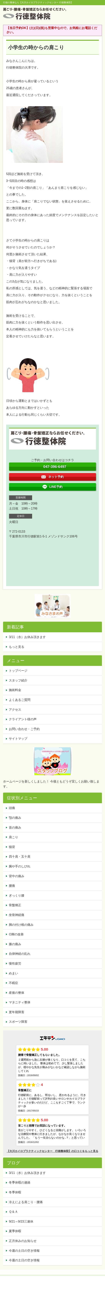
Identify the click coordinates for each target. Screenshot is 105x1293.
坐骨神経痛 (16, 915)
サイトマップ (18, 738)
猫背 (12, 847)
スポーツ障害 (18, 1021)
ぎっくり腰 (16, 895)
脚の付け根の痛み (21, 924)
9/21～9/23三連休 (21, 1221)
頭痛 (12, 808)
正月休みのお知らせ (23, 1240)
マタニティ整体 (19, 1002)
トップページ (18, 670)
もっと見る (16, 646)
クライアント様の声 (23, 719)
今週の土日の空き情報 (24, 1250)
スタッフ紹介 (18, 680)
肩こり (13, 837)
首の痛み (15, 827)
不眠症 (13, 983)
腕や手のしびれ (19, 866)
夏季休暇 (15, 1231)
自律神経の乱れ (19, 953)
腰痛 (12, 885)
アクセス (15, 709)
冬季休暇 (15, 1192)
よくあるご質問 (19, 699)
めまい (13, 973)
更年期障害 (16, 1012)
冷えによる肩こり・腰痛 (26, 1202)
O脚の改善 (16, 934)
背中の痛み (16, 876)
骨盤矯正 (15, 905)
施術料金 (15, 690)
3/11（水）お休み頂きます (27, 637)
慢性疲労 (15, 963)
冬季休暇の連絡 (19, 1182)
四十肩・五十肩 (19, 856)
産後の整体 (16, 992)
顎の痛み (15, 817)
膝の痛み (15, 944)
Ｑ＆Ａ (13, 1211)
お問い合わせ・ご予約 (24, 729)
